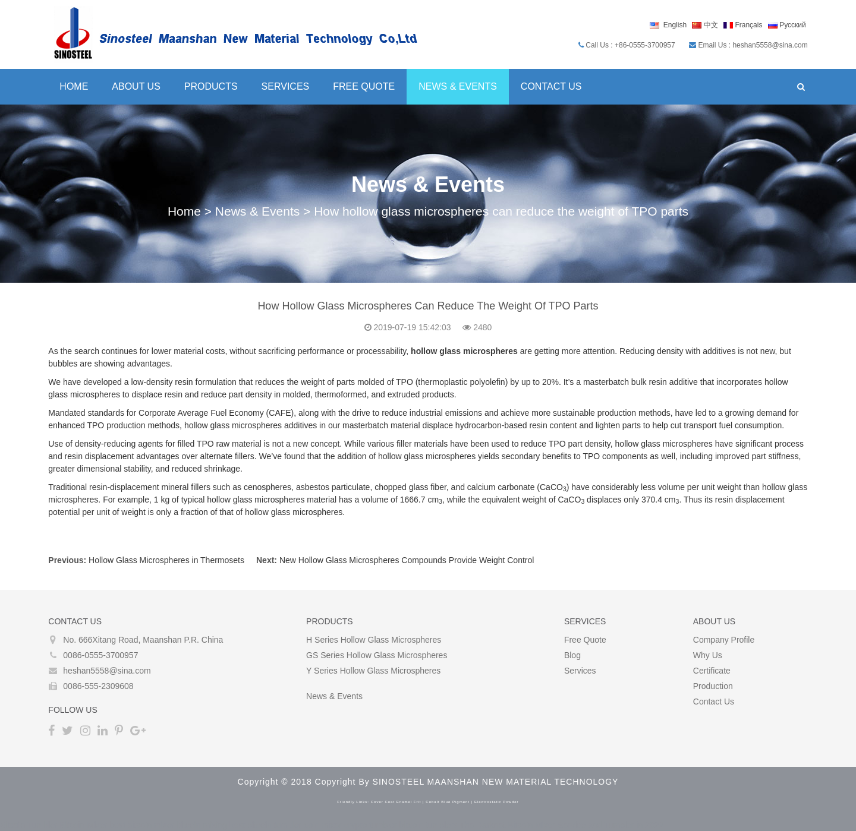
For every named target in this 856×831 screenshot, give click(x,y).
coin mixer (323, 825)
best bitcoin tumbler (265, 825)
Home (73, 86)
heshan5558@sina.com (106, 670)
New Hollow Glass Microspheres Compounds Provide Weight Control (406, 560)
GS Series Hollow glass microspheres (376, 655)
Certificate (712, 670)
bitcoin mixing (202, 825)
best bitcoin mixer (141, 825)
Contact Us (550, 86)
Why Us (708, 655)
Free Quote (363, 86)
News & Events (457, 86)
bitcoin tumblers (428, 825)
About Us (135, 86)
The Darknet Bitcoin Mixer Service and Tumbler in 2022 (561, 825)
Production (714, 686)
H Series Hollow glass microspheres (373, 639)
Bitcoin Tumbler (28, 825)
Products (210, 86)
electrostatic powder (496, 802)
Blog (572, 655)
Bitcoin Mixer (83, 825)
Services (284, 86)
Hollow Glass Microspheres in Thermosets (166, 560)
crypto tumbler (370, 825)
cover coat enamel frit (396, 802)
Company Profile (725, 639)
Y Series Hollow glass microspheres (373, 670)
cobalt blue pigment (448, 802)
